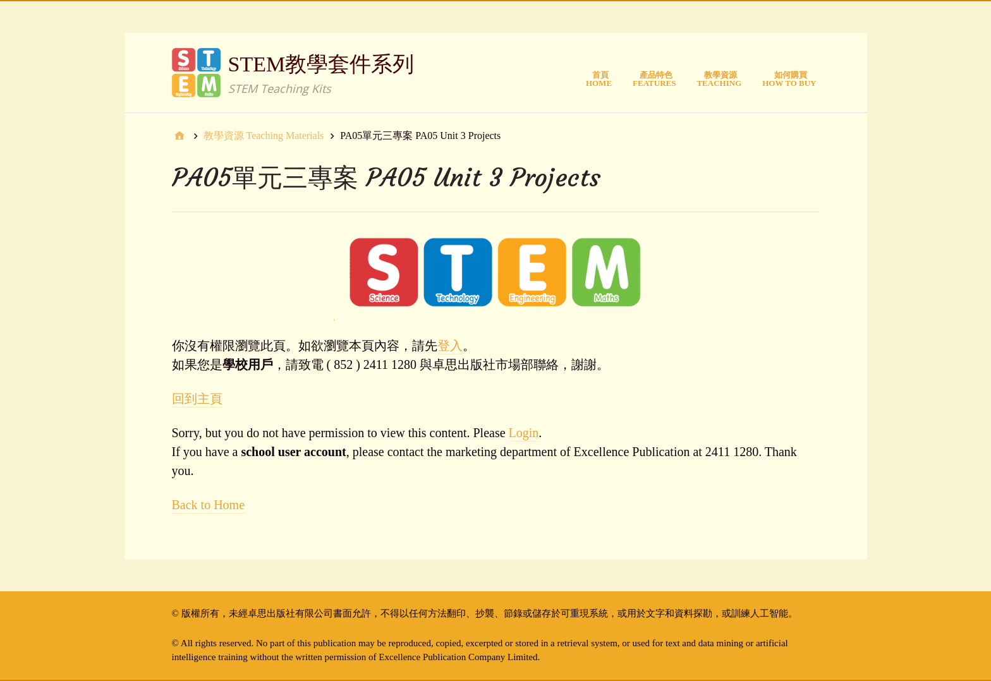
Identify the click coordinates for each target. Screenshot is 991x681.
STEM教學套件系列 (321, 64)
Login (524, 433)
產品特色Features (654, 79)
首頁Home (599, 79)
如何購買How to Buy (789, 79)
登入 (450, 346)
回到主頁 (197, 399)
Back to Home (208, 505)
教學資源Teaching (718, 79)
